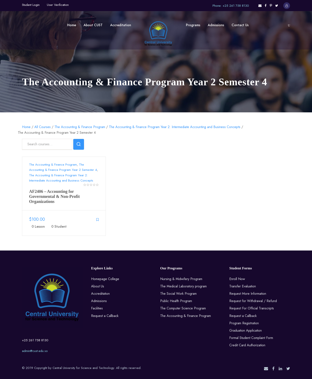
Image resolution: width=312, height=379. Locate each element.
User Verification (58, 5)
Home (71, 25)
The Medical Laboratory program (183, 286)
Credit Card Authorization (247, 345)
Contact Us (240, 25)
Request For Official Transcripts (251, 308)
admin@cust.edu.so (35, 351)
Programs (193, 25)
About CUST (93, 25)
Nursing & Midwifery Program (181, 278)
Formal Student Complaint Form (251, 337)
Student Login (31, 5)
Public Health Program (176, 301)
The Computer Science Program (183, 308)
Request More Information (247, 293)
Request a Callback (105, 315)
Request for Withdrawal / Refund (253, 301)
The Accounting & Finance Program (53, 164)
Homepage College (105, 278)
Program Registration (244, 323)
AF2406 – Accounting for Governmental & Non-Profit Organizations (54, 196)
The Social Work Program (178, 293)
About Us (97, 286)
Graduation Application (245, 330)
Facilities (97, 308)
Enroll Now (237, 278)
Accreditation (120, 25)
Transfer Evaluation (242, 286)
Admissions (216, 25)
